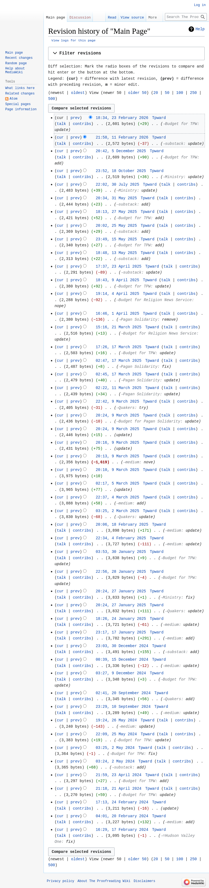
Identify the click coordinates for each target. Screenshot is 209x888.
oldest (78, 93)
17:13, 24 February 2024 (122, 802)
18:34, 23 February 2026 (122, 118)
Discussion (80, 18)
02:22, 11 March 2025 (119, 388)
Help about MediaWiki (15, 70)
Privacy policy (60, 881)
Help (200, 29)
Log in (200, 5)
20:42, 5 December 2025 (121, 151)
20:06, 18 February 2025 (122, 524)
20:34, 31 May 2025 (116, 198)
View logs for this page (73, 40)
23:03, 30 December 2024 (122, 646)
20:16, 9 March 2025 (117, 442)
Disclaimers (144, 881)
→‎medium (131, 462)
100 (179, 93)
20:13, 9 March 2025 (117, 456)
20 (155, 93)
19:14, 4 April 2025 (117, 294)
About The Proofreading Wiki (104, 881)
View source (132, 18)
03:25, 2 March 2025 (117, 511)
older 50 (137, 93)
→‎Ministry (173, 177)
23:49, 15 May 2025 (116, 239)
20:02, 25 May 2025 (116, 225)
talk (61, 124)
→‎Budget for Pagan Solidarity (148, 421)
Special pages (18, 104)
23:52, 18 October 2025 (121, 171)
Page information (20, 109)
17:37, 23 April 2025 (119, 266)
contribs (82, 124)
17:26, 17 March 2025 (119, 347)
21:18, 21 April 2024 (119, 788)
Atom (13, 99)
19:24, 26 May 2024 (116, 720)
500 (51, 99)
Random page (16, 63)
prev (75, 118)
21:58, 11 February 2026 (122, 137)
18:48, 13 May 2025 (116, 253)
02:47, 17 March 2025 (119, 361)
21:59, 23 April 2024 (119, 775)
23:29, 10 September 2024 (123, 707)
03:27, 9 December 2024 (121, 673)
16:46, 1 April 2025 (117, 313)
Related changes (20, 94)
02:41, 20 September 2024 (123, 693)
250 (193, 93)
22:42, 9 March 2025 (117, 401)
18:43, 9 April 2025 (117, 280)
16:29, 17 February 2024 (122, 830)
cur (60, 137)
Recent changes (19, 58)
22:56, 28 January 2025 (121, 571)
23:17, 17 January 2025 (121, 632)
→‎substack (173, 144)
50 (167, 93)
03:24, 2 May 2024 (115, 761)
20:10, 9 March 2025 (117, 470)
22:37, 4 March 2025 (117, 497)
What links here (20, 88)
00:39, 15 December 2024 (122, 659)
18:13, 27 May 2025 (116, 212)
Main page (55, 18)
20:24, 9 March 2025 (117, 415)
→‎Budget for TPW (180, 124)
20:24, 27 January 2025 (121, 591)
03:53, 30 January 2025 (121, 552)
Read (112, 18)
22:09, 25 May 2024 (116, 734)
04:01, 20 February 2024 (122, 816)
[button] (126, 53)
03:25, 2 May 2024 (115, 748)
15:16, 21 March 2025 (119, 327)
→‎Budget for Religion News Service (154, 300)
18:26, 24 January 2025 (121, 619)
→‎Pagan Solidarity (138, 319)
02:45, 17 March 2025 (119, 374)
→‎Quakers (125, 408)
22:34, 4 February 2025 (121, 538)
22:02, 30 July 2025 (117, 184)
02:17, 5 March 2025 (117, 483)
